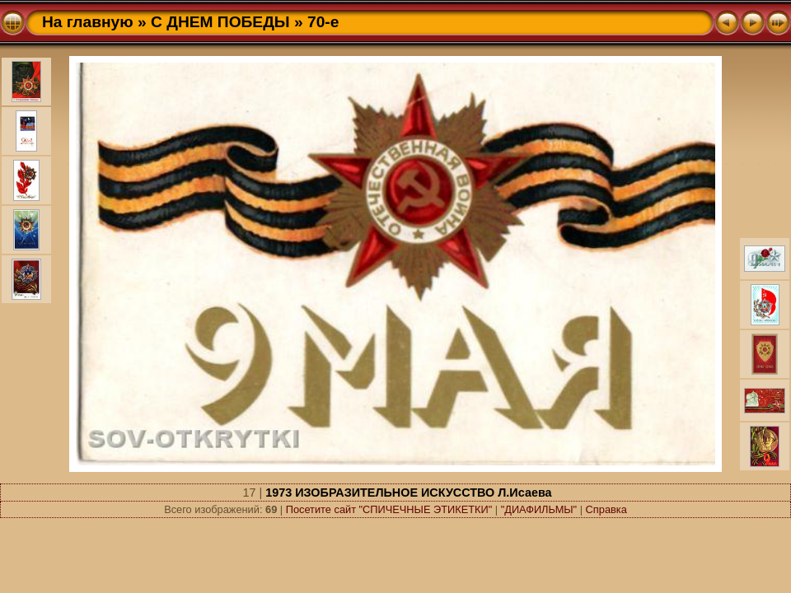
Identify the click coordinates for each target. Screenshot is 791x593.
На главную (87, 21)
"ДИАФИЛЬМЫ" (539, 509)
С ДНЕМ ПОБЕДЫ (220, 21)
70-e (323, 21)
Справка (606, 509)
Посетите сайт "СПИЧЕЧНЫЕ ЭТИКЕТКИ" (389, 509)
